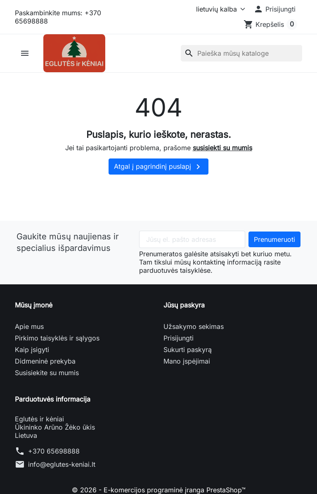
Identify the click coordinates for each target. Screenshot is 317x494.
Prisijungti (178, 338)
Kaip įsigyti (32, 349)
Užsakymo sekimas (193, 326)
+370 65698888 (54, 451)
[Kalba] (219, 9)
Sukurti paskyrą (187, 349)
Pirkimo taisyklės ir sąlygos (57, 338)
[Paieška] (241, 53)
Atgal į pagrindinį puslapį (158, 167)
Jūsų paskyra (184, 305)
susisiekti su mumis (222, 148)
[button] (274, 9)
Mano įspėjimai (186, 361)
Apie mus (29, 326)
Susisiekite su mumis (47, 373)
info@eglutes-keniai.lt (61, 464)
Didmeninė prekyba (45, 361)
